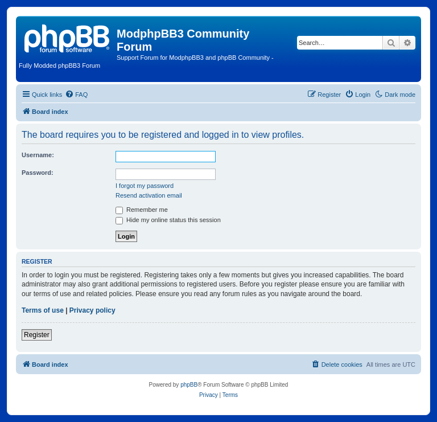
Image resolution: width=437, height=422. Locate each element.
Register (37, 335)
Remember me (142, 209)
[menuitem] (76, 94)
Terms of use (43, 310)
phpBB (188, 385)
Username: (38, 154)
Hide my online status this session (168, 219)
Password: (37, 172)
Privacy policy (92, 310)
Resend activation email (149, 195)
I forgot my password (145, 185)
